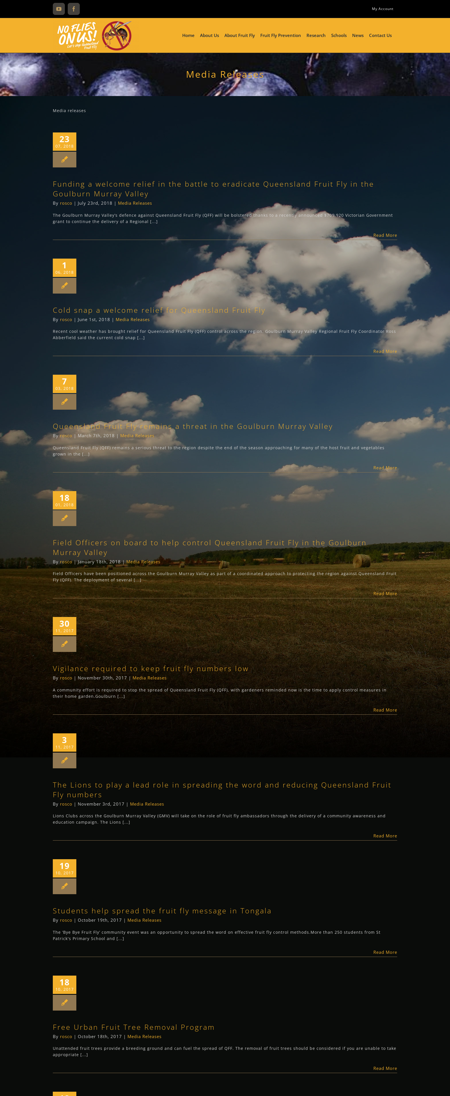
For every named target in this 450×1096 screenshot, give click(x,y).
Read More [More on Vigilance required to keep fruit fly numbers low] (385, 710)
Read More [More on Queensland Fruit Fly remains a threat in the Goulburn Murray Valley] (385, 467)
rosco (66, 203)
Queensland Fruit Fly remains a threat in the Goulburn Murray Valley (193, 426)
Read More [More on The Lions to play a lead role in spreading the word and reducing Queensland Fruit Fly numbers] (385, 836)
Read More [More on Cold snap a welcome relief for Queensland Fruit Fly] (385, 351)
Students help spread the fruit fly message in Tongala (162, 910)
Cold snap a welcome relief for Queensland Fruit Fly (159, 310)
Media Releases (135, 203)
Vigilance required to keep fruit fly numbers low (151, 668)
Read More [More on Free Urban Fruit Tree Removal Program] (385, 1068)
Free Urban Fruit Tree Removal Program (134, 1027)
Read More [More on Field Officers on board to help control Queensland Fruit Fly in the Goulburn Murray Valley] (385, 593)
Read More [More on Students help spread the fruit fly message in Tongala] (385, 952)
